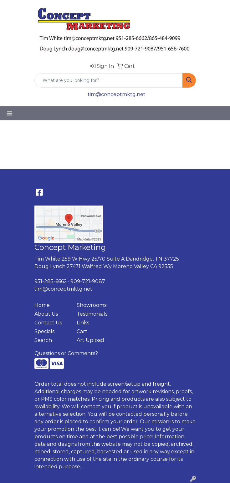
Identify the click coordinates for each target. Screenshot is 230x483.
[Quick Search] (108, 80)
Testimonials (92, 314)
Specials (44, 331)
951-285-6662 (50, 281)
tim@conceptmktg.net (117, 94)
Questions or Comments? (66, 353)
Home (42, 305)
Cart (82, 331)
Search (43, 340)
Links (83, 323)
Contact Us (48, 323)
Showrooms (91, 305)
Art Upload (90, 340)
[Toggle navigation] (9, 113)
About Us (46, 314)
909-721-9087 (87, 281)
